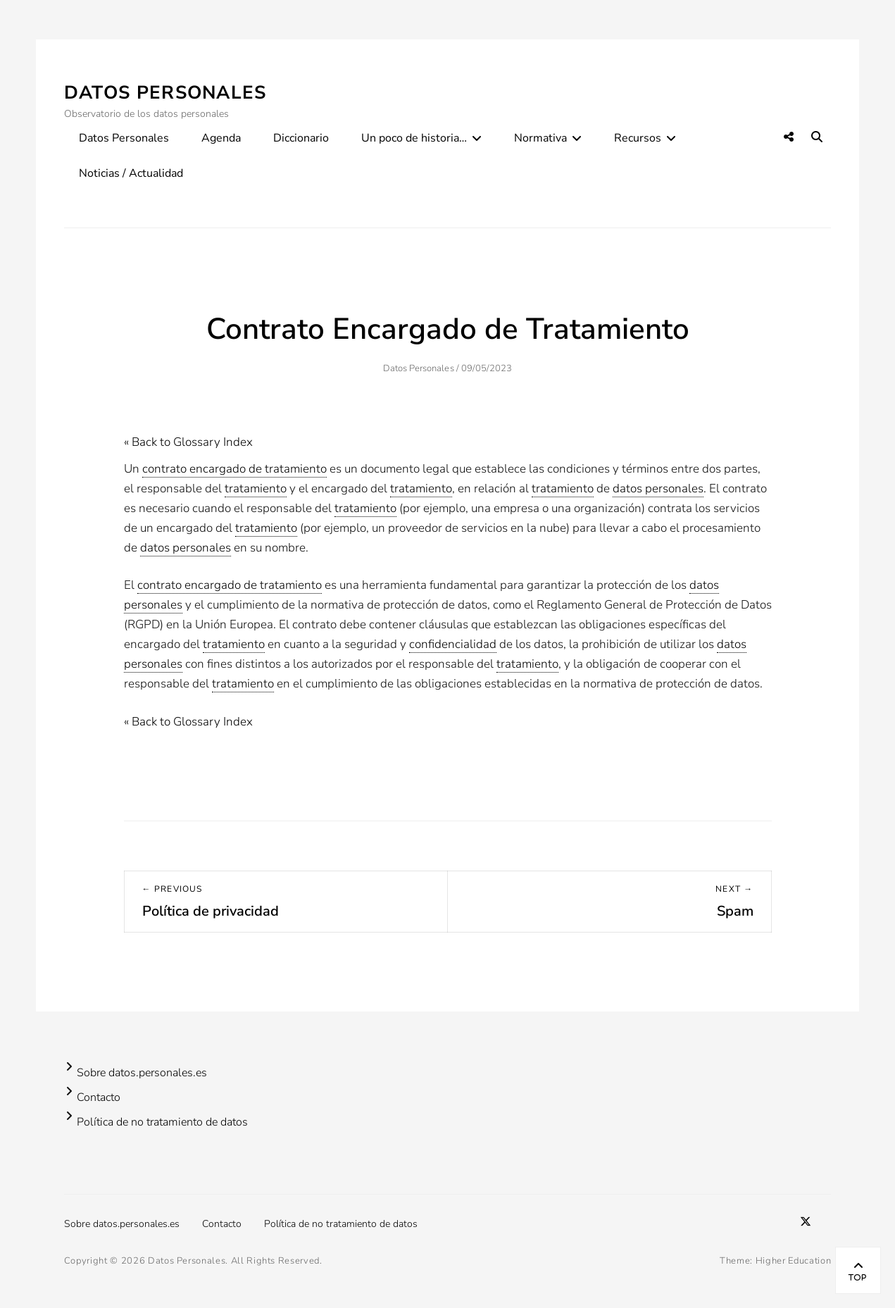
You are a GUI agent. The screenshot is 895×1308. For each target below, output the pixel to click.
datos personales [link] (658, 488)
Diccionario (301, 138)
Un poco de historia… (414, 138)
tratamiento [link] (256, 488)
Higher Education (793, 1260)
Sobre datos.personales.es (142, 1072)
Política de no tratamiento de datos (162, 1122)
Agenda (221, 138)
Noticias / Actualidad (131, 173)
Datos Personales (165, 92)
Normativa (540, 138)
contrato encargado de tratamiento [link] (234, 469)
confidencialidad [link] (452, 644)
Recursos (637, 138)
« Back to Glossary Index (188, 442)
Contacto (98, 1097)
